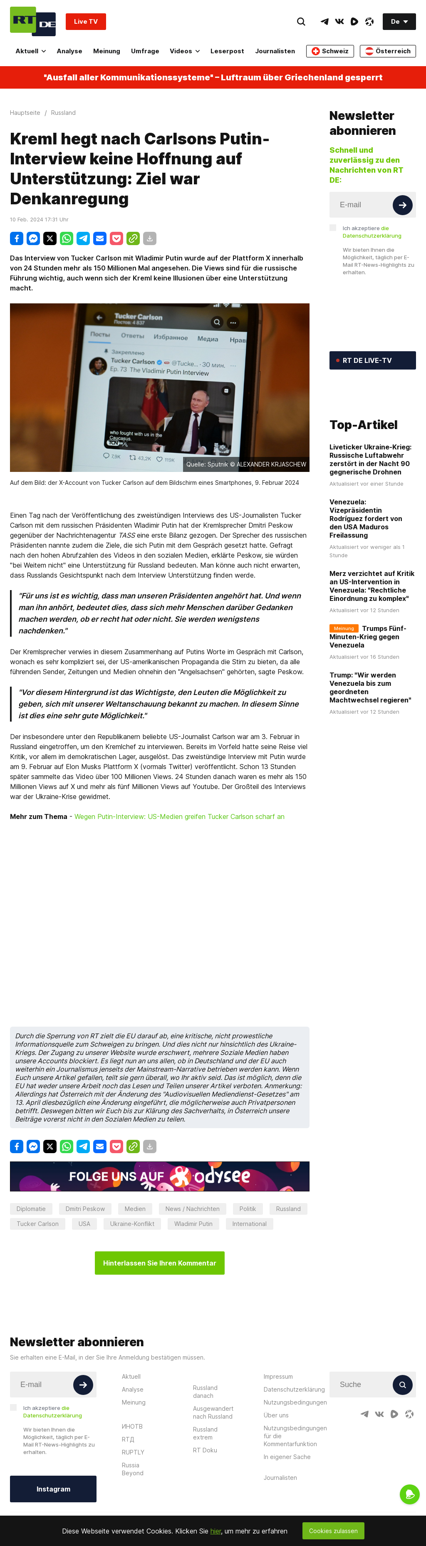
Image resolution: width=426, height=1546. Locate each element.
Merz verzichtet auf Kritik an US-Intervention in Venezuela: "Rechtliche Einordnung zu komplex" (371, 625)
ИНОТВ (132, 1426)
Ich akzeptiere (372, 232)
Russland (288, 1208)
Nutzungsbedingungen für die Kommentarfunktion (295, 1435)
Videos (185, 51)
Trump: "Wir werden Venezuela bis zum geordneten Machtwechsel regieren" (370, 726)
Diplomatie (31, 1208)
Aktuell (30, 51)
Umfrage (145, 51)
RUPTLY (133, 1452)
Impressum (278, 1376)
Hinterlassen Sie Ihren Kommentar (159, 1263)
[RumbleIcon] (354, 21)
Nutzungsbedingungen (295, 1402)
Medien (135, 1208)
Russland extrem (205, 1433)
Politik (248, 1208)
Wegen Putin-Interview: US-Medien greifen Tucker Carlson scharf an (179, 816)
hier (216, 1531)
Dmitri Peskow (85, 1208)
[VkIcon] (339, 21)
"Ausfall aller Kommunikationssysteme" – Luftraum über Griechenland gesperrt (213, 77)
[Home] (33, 21)
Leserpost (227, 51)
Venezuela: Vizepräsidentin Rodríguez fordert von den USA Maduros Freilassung (365, 557)
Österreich (388, 51)
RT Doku (205, 1450)
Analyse (69, 51)
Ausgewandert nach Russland (213, 1412)
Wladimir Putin (193, 1223)
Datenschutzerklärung (294, 1389)
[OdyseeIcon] (369, 21)
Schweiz (330, 51)
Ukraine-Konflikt (132, 1223)
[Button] (403, 205)
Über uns (276, 1415)
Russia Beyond (133, 1469)
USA (84, 1223)
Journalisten (275, 51)
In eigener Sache (287, 1456)
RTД (128, 1439)
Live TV (86, 21)
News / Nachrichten (193, 1208)
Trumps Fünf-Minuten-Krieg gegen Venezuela (367, 675)
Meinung (106, 51)
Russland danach (205, 1391)
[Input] (372, 205)
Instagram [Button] (53, 1489)
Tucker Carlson (38, 1223)
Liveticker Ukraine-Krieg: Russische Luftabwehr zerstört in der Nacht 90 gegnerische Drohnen (370, 498)
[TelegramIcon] (324, 21)
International (250, 1223)
